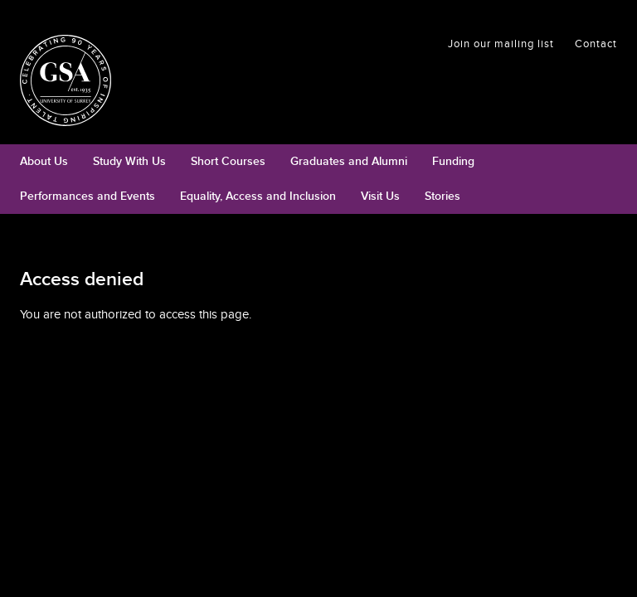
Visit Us (380, 196)
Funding (453, 161)
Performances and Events (87, 196)
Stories (442, 196)
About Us (44, 161)
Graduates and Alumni (348, 161)
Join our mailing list (501, 44)
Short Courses (228, 161)
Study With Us (129, 161)
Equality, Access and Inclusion (258, 196)
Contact (596, 44)
